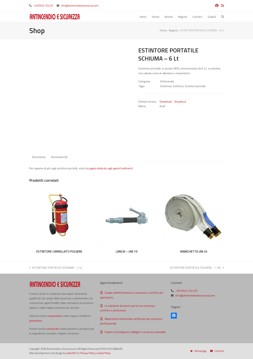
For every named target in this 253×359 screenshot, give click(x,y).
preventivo (35, 320)
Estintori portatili (195, 86)
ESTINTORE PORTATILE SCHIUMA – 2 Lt (55, 267)
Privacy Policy (87, 353)
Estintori (178, 86)
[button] (223, 16)
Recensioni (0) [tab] (59, 157)
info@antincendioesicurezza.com (79, 6)
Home (163, 31)
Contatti (217, 351)
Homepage (198, 351)
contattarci (53, 329)
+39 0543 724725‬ (43, 6)
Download (166, 101)
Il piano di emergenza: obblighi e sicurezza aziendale (135, 332)
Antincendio (167, 81)
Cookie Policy (103, 353)
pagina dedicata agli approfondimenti (111, 168)
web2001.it (72, 353)
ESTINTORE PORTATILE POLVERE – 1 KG (197, 267)
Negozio (173, 31)
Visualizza (180, 101)
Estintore (166, 86)
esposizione (55, 316)
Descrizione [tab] (39, 157)
